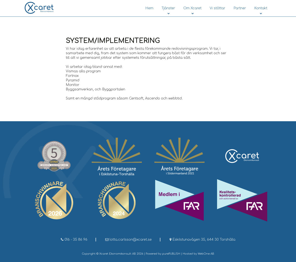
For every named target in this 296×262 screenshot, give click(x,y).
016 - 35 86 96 (74, 239)
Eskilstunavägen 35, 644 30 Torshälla (202, 239)
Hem (149, 8)
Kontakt (260, 8)
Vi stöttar (217, 8)
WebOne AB (206, 253)
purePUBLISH (171, 253)
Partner (240, 8)
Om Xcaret (192, 8)
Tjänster (168, 8)
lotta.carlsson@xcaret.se (128, 239)
